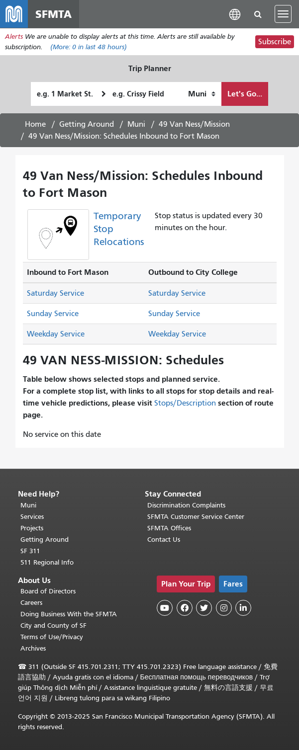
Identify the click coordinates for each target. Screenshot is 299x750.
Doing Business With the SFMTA (68, 614)
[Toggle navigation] (283, 14)
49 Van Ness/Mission (194, 124)
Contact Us (163, 539)
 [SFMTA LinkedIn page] (243, 608)
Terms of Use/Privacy (51, 637)
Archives (33, 648)
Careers (31, 602)
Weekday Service (56, 334)
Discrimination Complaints (186, 505)
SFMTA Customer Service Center (195, 516)
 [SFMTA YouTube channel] (164, 608)
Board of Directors (48, 591)
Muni (136, 124)
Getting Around (86, 124)
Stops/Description (185, 403)
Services (32, 516)
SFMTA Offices (169, 528)
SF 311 (30, 551)
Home (35, 124)
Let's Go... (244, 93)
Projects (31, 528)
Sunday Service (53, 313)
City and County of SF (53, 625)
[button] (235, 13)
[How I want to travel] (201, 94)
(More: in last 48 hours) (88, 47)
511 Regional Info (47, 562)
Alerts (14, 36)
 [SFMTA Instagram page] (223, 608)
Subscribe (274, 41)
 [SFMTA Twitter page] (204, 608)
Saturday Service (55, 293)
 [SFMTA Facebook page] (185, 608)
